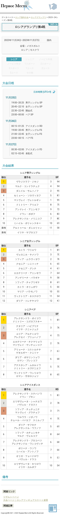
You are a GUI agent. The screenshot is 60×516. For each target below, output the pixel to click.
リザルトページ (11, 497)
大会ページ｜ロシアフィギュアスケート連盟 (25, 500)
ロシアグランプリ (38, 17)
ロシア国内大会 (22, 17)
